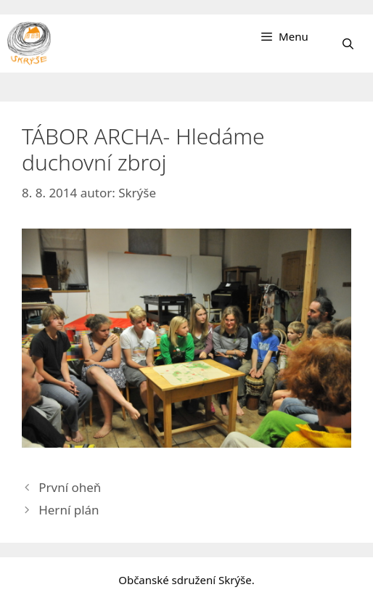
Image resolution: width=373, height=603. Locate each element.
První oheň (69, 487)
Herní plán (68, 509)
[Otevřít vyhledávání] (348, 44)
